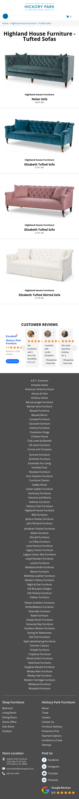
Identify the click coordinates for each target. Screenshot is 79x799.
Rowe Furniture (39, 615)
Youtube (53, 773)
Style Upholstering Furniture (40, 641)
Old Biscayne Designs (39, 588)
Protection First (50, 731)
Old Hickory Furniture (39, 593)
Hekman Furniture (39, 501)
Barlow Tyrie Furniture (39, 406)
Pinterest (53, 780)
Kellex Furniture (40, 533)
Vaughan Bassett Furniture (39, 666)
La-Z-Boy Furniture (39, 541)
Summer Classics (39, 645)
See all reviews (12, 361)
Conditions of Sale (52, 740)
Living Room (9, 712)
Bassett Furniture (39, 410)
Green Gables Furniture (39, 488)
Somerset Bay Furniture (39, 624)
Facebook (53, 760)
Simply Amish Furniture (39, 619)
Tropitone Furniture (39, 654)
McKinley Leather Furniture (39, 575)
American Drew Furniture (39, 389)
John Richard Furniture (39, 523)
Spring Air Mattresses (39, 632)
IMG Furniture (39, 514)
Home (5, 23)
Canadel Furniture (39, 419)
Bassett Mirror (39, 415)
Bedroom (7, 708)
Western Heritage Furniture (39, 679)
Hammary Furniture (39, 493)
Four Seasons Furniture (39, 476)
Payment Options (51, 735)
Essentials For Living (39, 463)
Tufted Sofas (45, 23)
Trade (45, 712)
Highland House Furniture (23, 23)
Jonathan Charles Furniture (39, 528)
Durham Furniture (39, 454)
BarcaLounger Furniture (39, 402)
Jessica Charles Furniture (39, 518)
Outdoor (7, 731)
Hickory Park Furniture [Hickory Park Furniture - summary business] (13, 342)
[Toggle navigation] (5, 16)
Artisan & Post (39, 393)
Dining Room (9, 717)
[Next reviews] (74, 347)
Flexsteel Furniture (39, 471)
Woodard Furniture (39, 688)
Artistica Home (39, 397)
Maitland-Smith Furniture (39, 567)
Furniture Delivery (52, 726)
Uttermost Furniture (39, 662)
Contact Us (48, 721)
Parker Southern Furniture (39, 602)
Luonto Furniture (39, 563)
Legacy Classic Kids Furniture (39, 554)
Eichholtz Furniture (39, 458)
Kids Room (8, 726)
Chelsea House (39, 436)
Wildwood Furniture (39, 684)
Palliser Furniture (39, 597)
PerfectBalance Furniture (39, 606)
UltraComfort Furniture (39, 658)
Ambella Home (39, 385)
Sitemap (46, 744)
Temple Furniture (39, 649)
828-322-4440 (13, 773)
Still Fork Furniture (39, 636)
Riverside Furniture (39, 611)
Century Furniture (39, 427)
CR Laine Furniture (39, 445)
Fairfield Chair (39, 467)
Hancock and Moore (39, 497)
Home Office (9, 721)
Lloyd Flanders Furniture (39, 558)
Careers (46, 717)
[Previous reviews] (23, 347)
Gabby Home (39, 484)
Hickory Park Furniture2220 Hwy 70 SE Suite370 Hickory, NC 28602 (17, 761)
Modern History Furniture (39, 580)
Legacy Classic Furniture (39, 550)
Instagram (53, 766)
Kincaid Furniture (39, 537)
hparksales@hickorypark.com (20, 768)
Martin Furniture (39, 571)
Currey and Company (40, 449)
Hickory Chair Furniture (39, 506)
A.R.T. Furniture (39, 380)
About (45, 708)
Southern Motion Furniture (39, 628)
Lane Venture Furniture (39, 545)
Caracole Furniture (39, 423)
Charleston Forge (39, 432)
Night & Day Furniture (39, 584)
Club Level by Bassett (39, 440)
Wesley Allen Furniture (39, 671)
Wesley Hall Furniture (39, 675)
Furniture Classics (39, 480)
